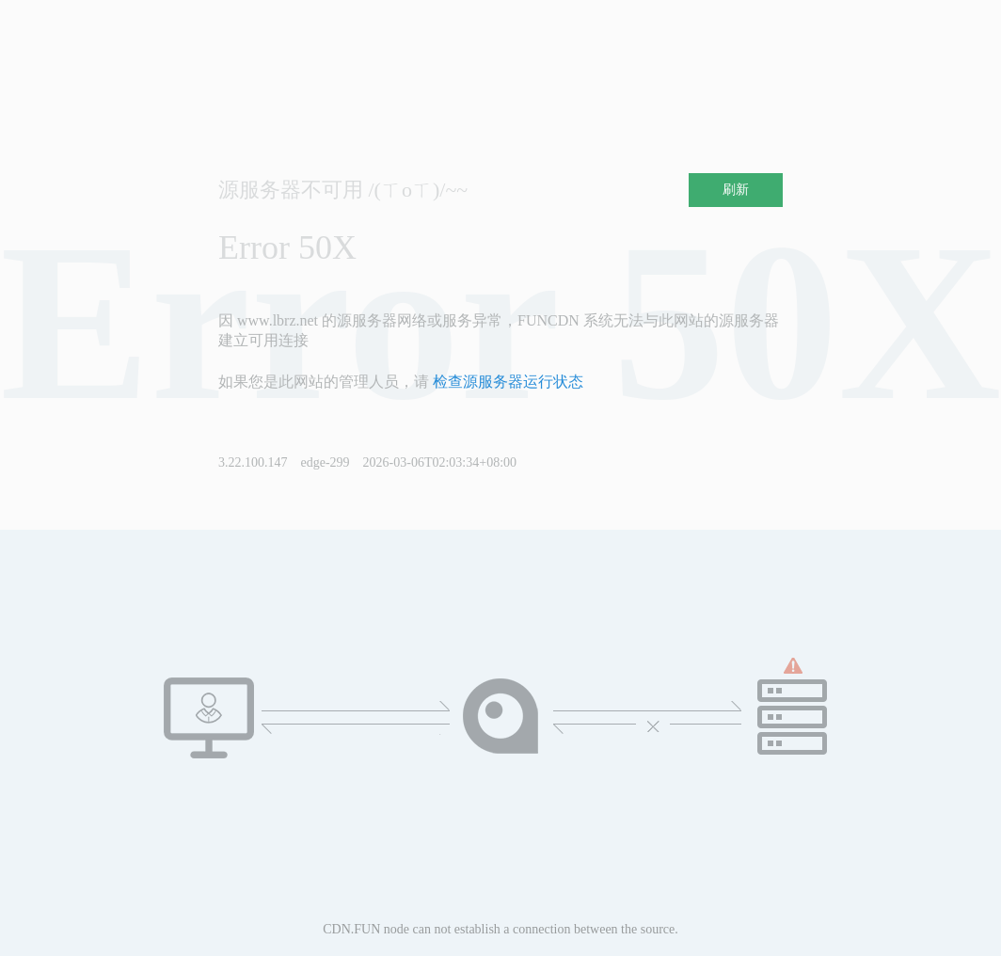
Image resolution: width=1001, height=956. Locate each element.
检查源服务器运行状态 (508, 382)
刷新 (736, 190)
